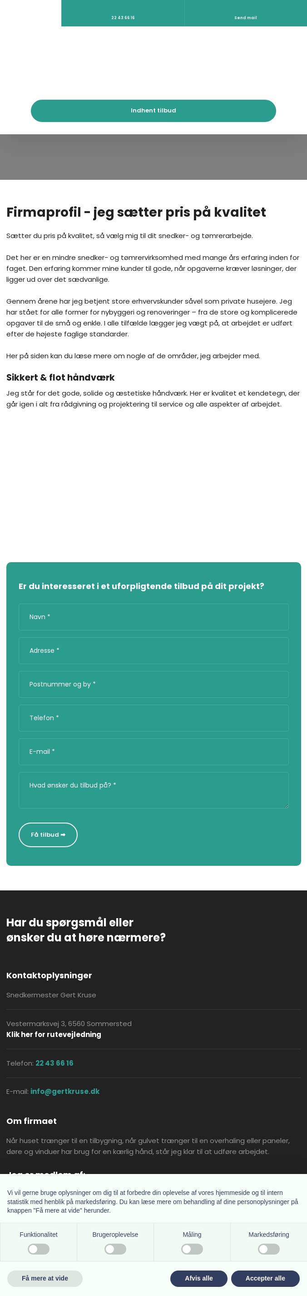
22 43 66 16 (54, 1063)
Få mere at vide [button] (45, 1278)
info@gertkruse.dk (64, 1091)
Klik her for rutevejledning (53, 1034)
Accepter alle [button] (265, 1278)
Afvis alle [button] (199, 1278)
